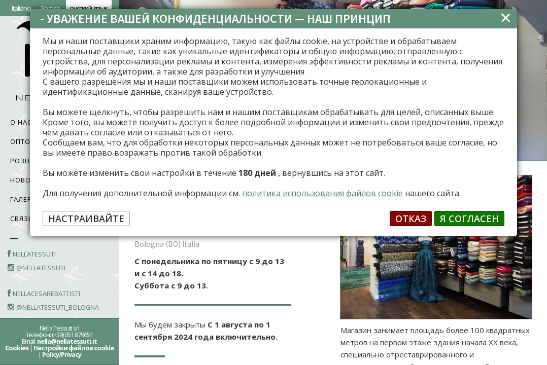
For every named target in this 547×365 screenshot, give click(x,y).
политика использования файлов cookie (322, 193)
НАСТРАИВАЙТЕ (86, 218)
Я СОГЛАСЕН (469, 218)
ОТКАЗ (410, 218)
